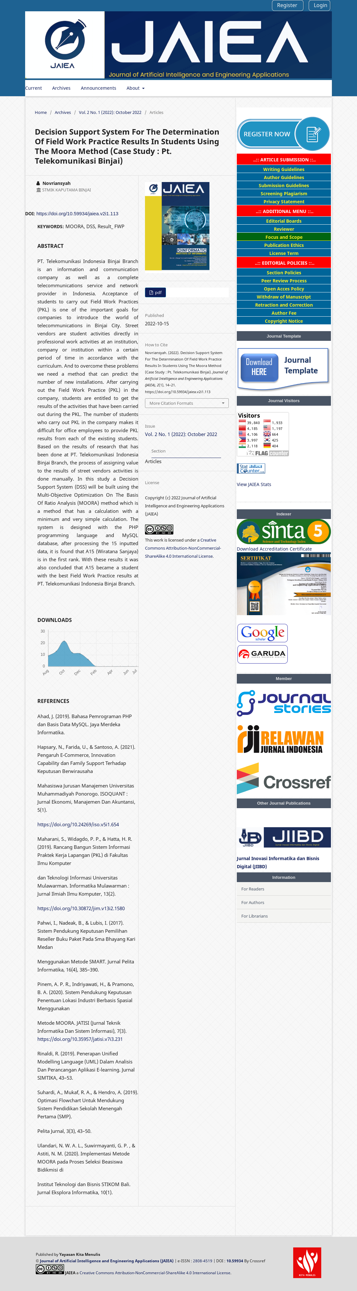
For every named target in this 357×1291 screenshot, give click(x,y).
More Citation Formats (171, 403)
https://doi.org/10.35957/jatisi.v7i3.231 (80, 1039)
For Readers (252, 889)
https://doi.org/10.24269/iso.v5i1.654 (78, 824)
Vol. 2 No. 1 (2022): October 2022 (110, 112)
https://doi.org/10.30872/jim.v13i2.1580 (81, 908)
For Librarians (254, 916)
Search (317, 88)
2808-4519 (202, 1261)
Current (33, 88)
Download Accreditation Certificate (274, 549)
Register (287, 5)
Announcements (98, 88)
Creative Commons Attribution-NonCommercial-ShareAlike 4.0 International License (183, 548)
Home (41, 112)
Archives (61, 88)
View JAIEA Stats (254, 484)
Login (320, 5)
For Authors (252, 902)
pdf (157, 292)
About (134, 88)
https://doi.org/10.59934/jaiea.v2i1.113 (77, 213)
